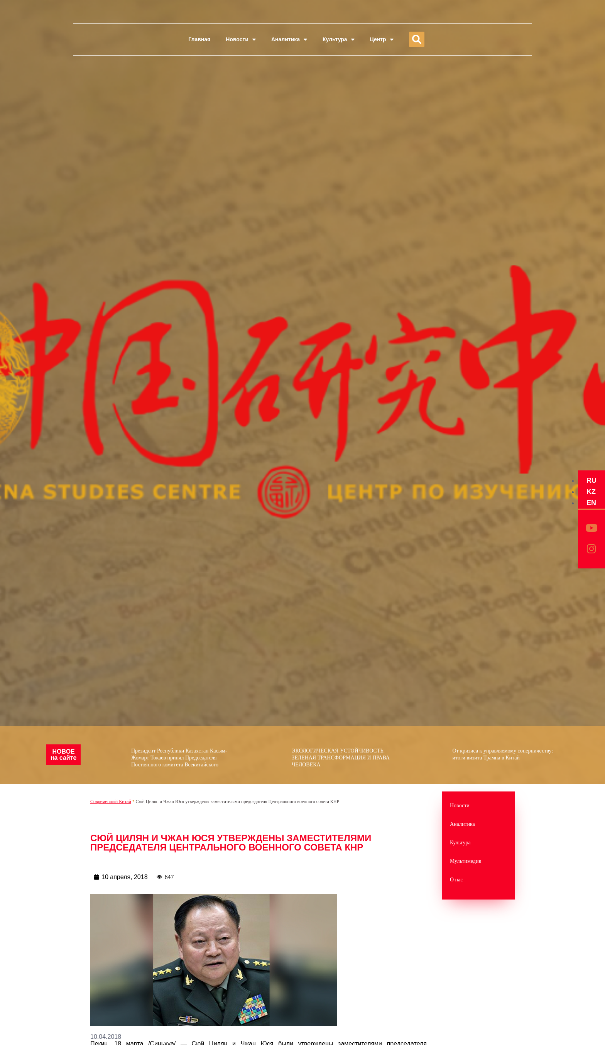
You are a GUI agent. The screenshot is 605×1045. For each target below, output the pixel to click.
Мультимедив (465, 861)
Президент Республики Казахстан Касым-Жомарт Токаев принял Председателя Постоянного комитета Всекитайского (186, 750)
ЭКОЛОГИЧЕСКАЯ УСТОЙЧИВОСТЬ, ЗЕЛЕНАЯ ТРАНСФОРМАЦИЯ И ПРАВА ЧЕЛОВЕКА (348, 750)
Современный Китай (110, 801)
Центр (382, 39)
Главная (199, 39)
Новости (241, 39)
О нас (456, 880)
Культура (339, 39)
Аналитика (289, 39)
